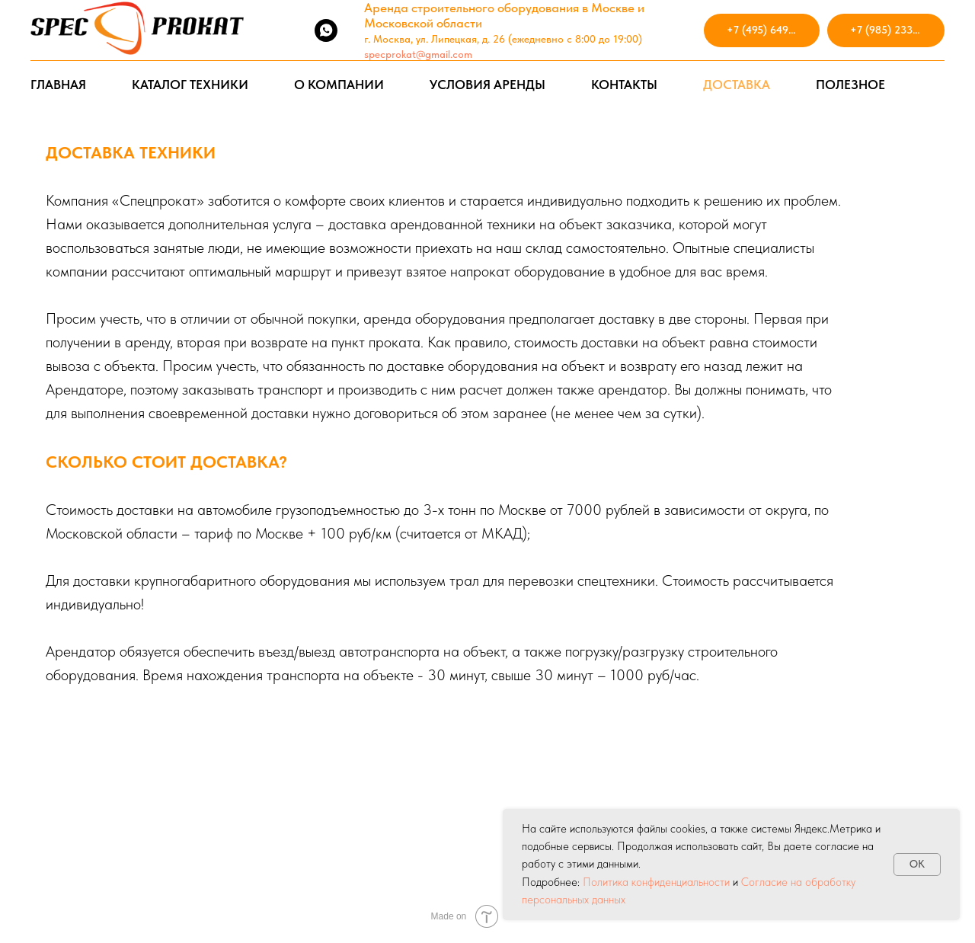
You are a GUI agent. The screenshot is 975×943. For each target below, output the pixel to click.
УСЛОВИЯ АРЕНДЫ (487, 84)
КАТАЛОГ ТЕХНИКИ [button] (190, 84)
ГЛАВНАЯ (58, 84)
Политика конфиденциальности (656, 882)
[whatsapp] (326, 30)
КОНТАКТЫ (624, 84)
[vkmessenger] (292, 30)
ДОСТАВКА (736, 84)
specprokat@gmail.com (418, 54)
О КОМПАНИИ (339, 84)
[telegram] (259, 30)
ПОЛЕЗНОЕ (850, 84)
